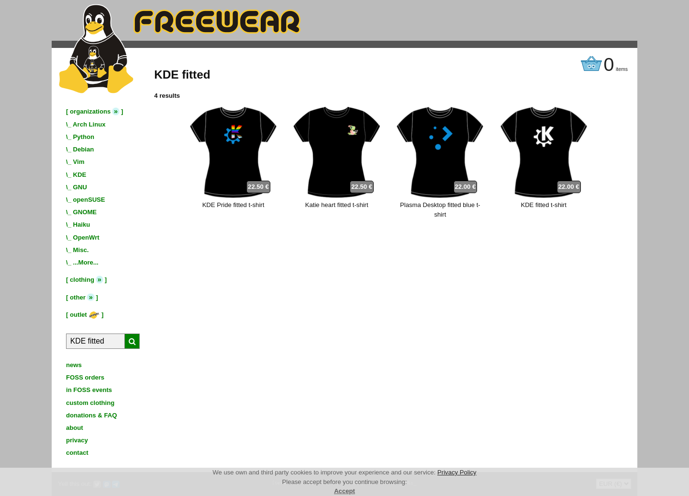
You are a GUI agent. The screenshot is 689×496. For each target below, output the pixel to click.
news (74, 365)
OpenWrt (86, 237)
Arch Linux (89, 124)
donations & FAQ (91, 415)
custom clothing (90, 402)
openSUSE (89, 199)
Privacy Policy (457, 472)
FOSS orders (85, 377)
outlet (85, 314)
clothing (82, 279)
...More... (86, 262)
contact (77, 452)
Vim (79, 161)
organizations (90, 111)
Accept (344, 491)
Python (83, 136)
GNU (80, 187)
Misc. (81, 250)
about (74, 427)
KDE (80, 174)
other (78, 297)
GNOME (85, 212)
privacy (77, 440)
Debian (83, 149)
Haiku (81, 224)
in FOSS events (89, 389)
